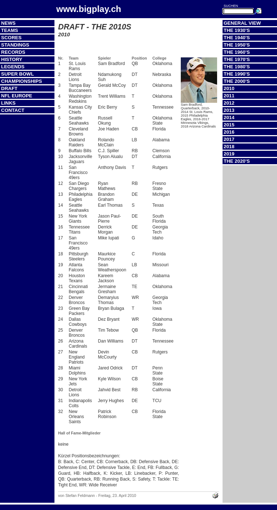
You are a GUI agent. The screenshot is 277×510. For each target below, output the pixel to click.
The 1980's (237, 66)
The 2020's (237, 161)
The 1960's (237, 52)
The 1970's (237, 59)
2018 (229, 146)
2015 (229, 125)
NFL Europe (16, 95)
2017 (229, 139)
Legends (12, 66)
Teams (9, 30)
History (12, 59)
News (8, 23)
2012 (229, 103)
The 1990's (237, 74)
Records (13, 52)
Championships (21, 81)
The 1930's (237, 30)
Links (8, 103)
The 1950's (237, 45)
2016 (229, 132)
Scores (11, 37)
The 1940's (237, 37)
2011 (229, 95)
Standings (15, 45)
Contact (12, 110)
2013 (229, 110)
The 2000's (237, 81)
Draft (9, 88)
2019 (229, 154)
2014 (229, 117)
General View (242, 23)
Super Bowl (17, 74)
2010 (229, 88)
